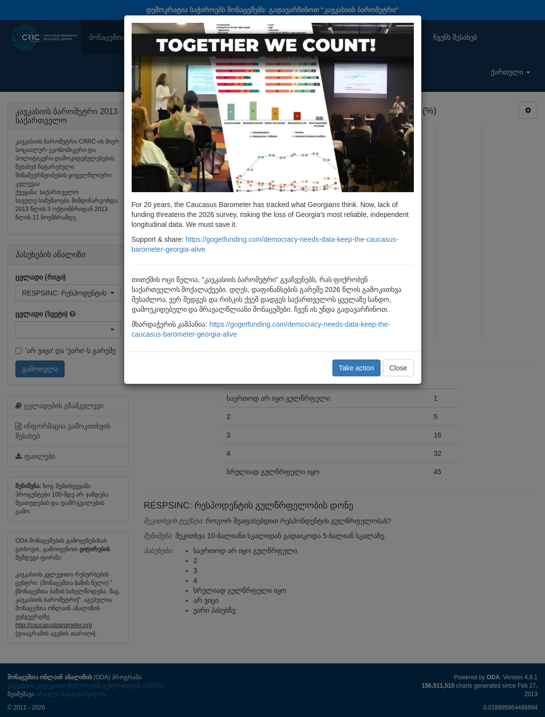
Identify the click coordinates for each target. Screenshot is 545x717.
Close (398, 368)
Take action (356, 368)
